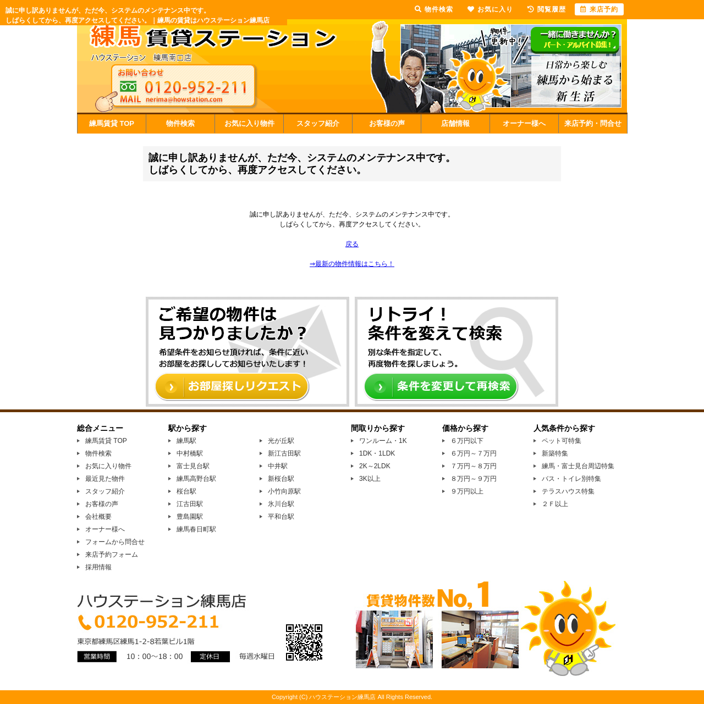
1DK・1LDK (377, 453)
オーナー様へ (524, 123)
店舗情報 (455, 123)
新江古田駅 (284, 453)
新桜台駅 (281, 479)
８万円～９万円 (473, 479)
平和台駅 (281, 516)
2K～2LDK (375, 466)
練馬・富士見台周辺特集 (578, 466)
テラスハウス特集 (568, 491)
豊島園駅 (190, 516)
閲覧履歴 (546, 9)
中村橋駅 (190, 453)
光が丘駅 (281, 441)
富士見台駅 (193, 466)
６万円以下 (466, 441)
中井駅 (278, 466)
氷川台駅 (281, 504)
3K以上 (370, 479)
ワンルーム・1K (383, 441)
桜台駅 (186, 491)
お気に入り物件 (249, 123)
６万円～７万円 (473, 453)
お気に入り (490, 9)
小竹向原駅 (284, 491)
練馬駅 (186, 441)
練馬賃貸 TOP (111, 123)
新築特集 (555, 453)
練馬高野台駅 (196, 479)
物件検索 (180, 123)
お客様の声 (387, 123)
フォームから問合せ (115, 542)
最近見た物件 (105, 479)
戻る (352, 244)
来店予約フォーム (111, 554)
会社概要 (98, 516)
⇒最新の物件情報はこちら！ (352, 264)
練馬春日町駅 (196, 529)
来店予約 (599, 9)
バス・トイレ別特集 (571, 479)
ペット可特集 (561, 441)
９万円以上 (466, 491)
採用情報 (98, 567)
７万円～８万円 (473, 466)
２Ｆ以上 (555, 504)
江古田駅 (190, 504)
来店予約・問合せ (593, 123)
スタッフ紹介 (317, 123)
